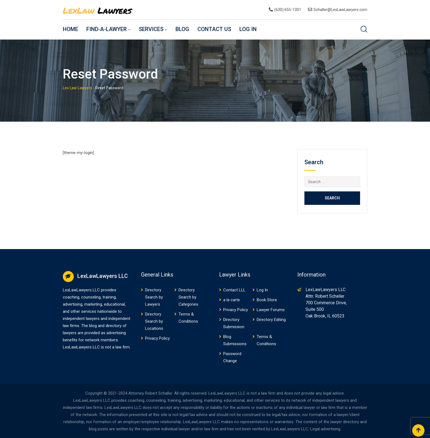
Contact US (214, 29)
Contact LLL (234, 290)
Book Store (267, 299)
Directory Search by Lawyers (154, 297)
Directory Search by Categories (188, 297)
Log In (248, 29)
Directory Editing (271, 319)
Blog (182, 29)
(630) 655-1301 (287, 9)
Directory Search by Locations (154, 321)
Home (70, 29)
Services (151, 29)
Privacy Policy (157, 338)
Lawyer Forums (271, 309)
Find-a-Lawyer (106, 29)
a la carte (231, 299)
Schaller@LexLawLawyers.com (340, 9)
